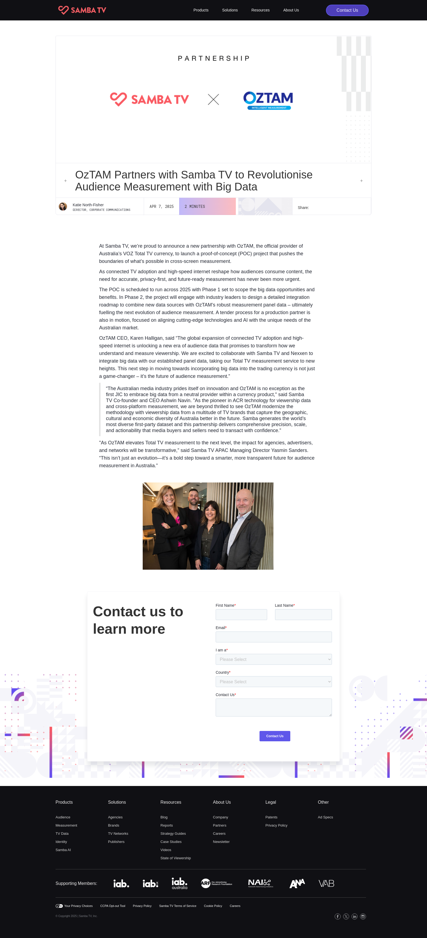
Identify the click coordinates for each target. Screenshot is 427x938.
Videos (165, 850)
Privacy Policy (277, 825)
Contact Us (347, 10)
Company (220, 817)
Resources (170, 802)
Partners (219, 825)
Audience (63, 817)
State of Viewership (175, 858)
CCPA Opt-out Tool (112, 905)
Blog (163, 817)
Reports (166, 825)
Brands (113, 825)
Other (323, 802)
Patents (271, 817)
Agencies (115, 817)
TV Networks (118, 833)
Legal (271, 802)
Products (64, 802)
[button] (201, 10)
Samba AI (63, 850)
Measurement (66, 825)
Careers (219, 833)
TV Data (62, 833)
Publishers (116, 842)
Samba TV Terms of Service (178, 905)
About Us (222, 802)
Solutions (117, 802)
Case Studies (170, 842)
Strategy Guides (173, 833)
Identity (61, 842)
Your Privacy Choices (78, 905)
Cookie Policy (213, 905)
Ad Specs (325, 817)
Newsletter (221, 842)
